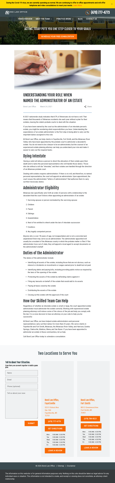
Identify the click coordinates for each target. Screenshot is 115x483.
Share (88, 107)
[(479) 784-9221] (90, 418)
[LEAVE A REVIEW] (55, 450)
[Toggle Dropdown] (52, 19)
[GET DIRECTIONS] (55, 428)
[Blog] (80, 19)
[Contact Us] (91, 19)
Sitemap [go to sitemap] (61, 466)
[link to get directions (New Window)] (57, 411)
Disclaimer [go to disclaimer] (71, 466)
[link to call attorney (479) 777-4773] (97, 12)
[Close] (112, 4)
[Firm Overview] (25, 19)
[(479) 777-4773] (54, 421)
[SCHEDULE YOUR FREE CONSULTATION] (57, 36)
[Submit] (31, 423)
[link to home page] (16, 12)
